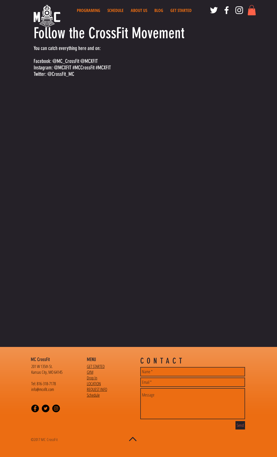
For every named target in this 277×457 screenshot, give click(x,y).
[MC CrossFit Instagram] (239, 10)
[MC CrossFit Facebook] (226, 10)
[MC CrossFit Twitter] (214, 10)
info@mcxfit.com (42, 389)
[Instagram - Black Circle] (56, 408)
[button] (251, 10)
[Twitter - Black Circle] (45, 408)
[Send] (240, 425)
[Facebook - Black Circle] (35, 408)
